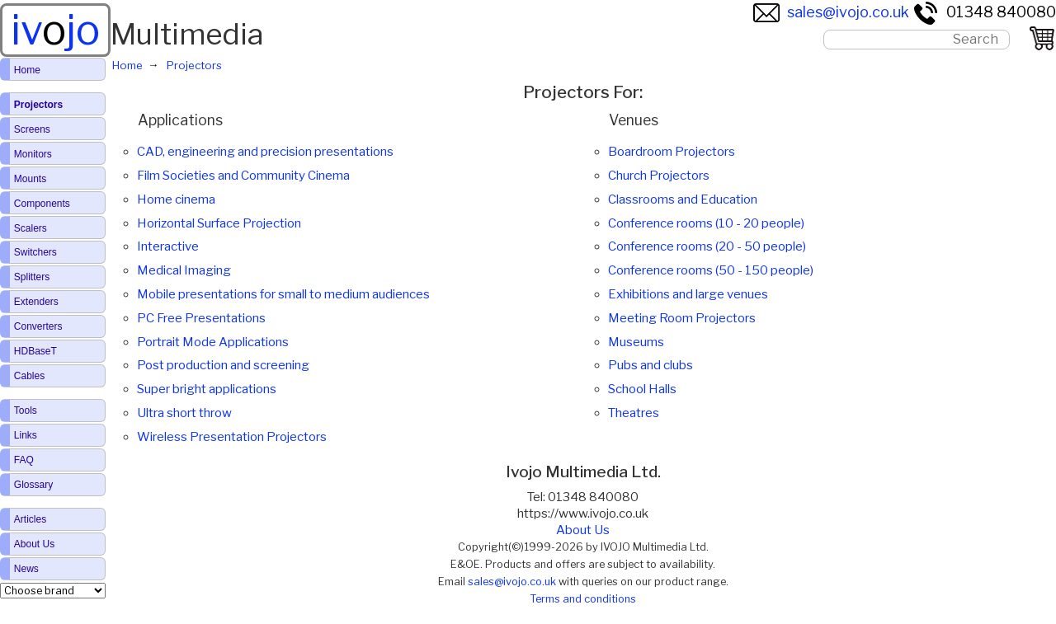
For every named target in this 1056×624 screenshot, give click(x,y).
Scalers (30, 228)
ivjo (55, 29)
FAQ (24, 460)
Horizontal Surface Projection (219, 223)
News (26, 569)
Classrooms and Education (682, 199)
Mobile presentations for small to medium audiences (283, 294)
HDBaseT (35, 351)
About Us (583, 530)
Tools (25, 410)
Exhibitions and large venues (688, 294)
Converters (38, 326)
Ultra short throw (184, 413)
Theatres (633, 413)
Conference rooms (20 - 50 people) (707, 246)
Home (27, 70)
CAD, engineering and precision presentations (265, 151)
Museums (636, 342)
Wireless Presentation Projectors (232, 436)
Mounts (30, 179)
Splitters (32, 277)
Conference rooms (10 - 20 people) (706, 223)
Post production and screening (223, 365)
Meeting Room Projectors (682, 318)
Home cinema (176, 199)
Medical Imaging (184, 270)
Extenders (36, 301)
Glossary (33, 484)
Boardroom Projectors (671, 151)
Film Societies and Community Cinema (243, 175)
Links (25, 435)
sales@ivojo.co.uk (831, 12)
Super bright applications (206, 389)
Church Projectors (659, 175)
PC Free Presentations (201, 318)
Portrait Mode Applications (213, 342)
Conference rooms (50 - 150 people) (710, 270)
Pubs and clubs (650, 365)
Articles (30, 519)
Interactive (168, 246)
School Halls (642, 389)
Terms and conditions (583, 599)
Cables (29, 376)
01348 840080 (984, 12)
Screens (32, 129)
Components (42, 203)
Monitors (33, 154)
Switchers (35, 252)
